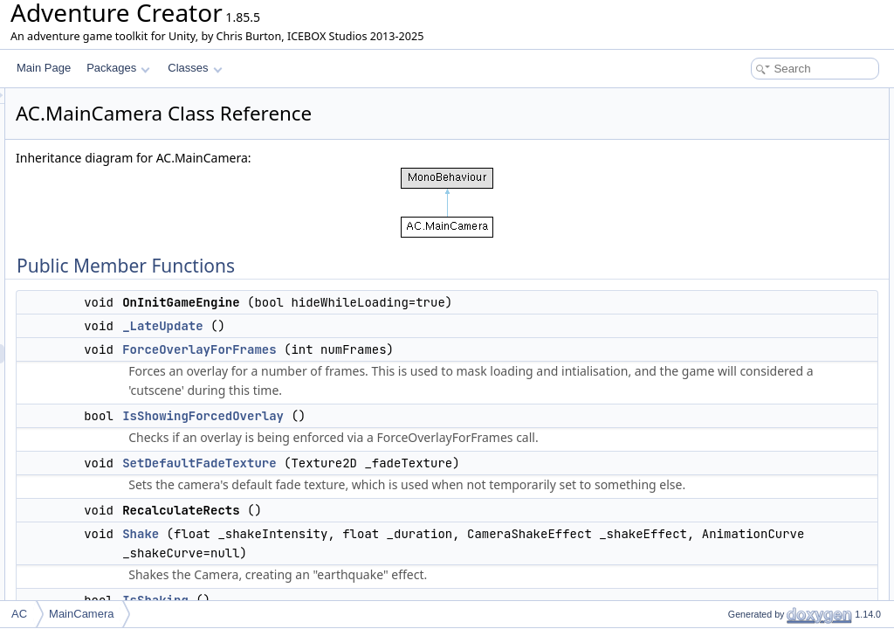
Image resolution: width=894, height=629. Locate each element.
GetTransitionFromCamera (775, 501)
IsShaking (736, 251)
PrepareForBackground (767, 290)
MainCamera (81, 613)
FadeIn (729, 578)
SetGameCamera (753, 521)
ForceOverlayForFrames (417, 349)
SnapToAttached (751, 424)
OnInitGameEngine (757, 117)
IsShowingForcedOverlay (421, 435)
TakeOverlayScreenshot (768, 482)
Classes (195, 67)
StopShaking (743, 271)
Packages (118, 67)
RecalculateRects (753, 213)
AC (19, 613)
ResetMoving (743, 405)
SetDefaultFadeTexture (417, 482)
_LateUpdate (380, 326)
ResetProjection (750, 386)
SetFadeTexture (750, 540)
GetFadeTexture (750, 367)
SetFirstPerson (747, 309)
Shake (358, 572)
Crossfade (737, 444)
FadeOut (733, 559)
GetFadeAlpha (747, 348)
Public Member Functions (758, 98)
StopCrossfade (747, 463)
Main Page (44, 67)
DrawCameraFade (756, 328)
